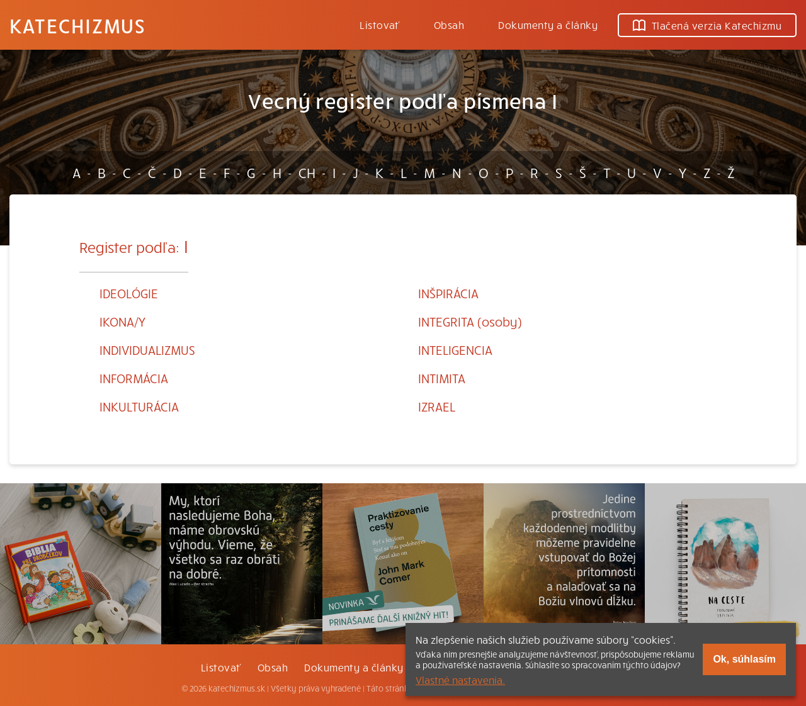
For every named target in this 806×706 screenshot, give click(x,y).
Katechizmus (77, 25)
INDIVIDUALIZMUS (147, 349)
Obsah (449, 24)
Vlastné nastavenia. (460, 679)
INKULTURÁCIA (139, 406)
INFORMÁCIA (133, 378)
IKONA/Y (122, 321)
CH (306, 172)
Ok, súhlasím (744, 659)
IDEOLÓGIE (128, 293)
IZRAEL (436, 406)
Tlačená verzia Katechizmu (707, 25)
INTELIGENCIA (455, 349)
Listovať (380, 24)
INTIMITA (441, 378)
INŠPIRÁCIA (448, 293)
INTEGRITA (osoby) (470, 321)
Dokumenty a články (548, 24)
